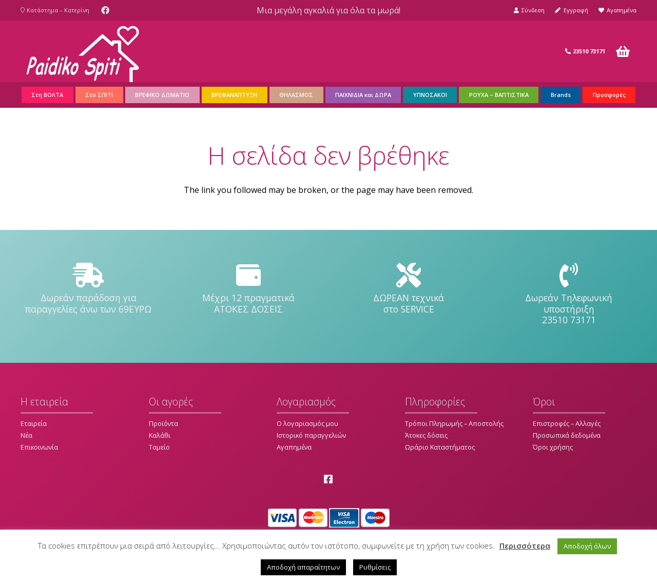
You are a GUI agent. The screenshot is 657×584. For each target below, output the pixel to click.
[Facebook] (105, 10)
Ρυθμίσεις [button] (375, 567)
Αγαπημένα (294, 447)
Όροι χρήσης (553, 447)
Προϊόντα (163, 423)
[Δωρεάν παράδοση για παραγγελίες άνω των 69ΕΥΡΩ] (88, 275)
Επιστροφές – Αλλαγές (567, 423)
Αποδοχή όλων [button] (587, 546)
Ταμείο (159, 447)
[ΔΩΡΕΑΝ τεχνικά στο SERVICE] (408, 275)
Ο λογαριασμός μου (307, 423)
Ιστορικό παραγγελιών (311, 435)
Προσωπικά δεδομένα (567, 435)
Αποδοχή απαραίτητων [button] (303, 567)
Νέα (26, 435)
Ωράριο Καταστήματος (440, 447)
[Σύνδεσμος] (83, 51)
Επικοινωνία (39, 447)
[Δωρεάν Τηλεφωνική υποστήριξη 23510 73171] (568, 275)
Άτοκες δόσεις (426, 435)
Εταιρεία (34, 423)
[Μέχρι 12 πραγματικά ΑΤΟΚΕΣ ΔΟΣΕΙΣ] (248, 275)
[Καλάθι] (622, 51)
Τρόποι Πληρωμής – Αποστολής (454, 423)
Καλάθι (159, 435)
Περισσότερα (524, 545)
